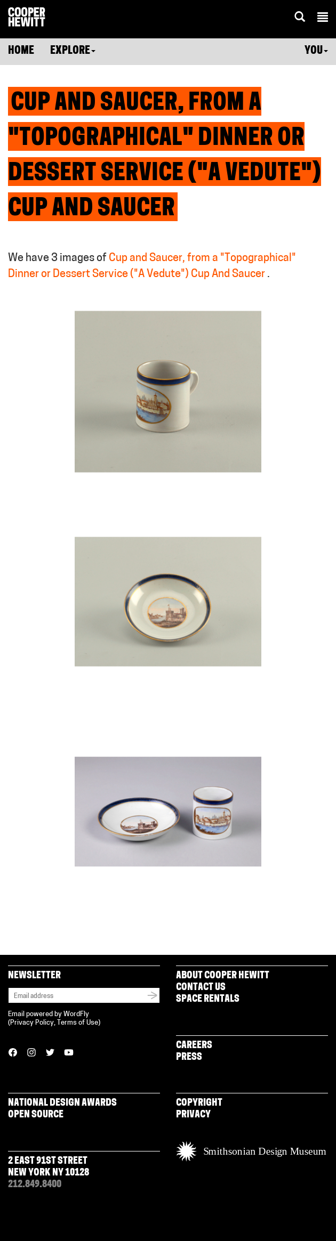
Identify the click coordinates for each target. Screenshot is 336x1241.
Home (21, 51)
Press (189, 1057)
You (316, 51)
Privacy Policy (32, 1022)
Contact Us (201, 988)
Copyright (199, 1103)
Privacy (193, 1115)
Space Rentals (207, 999)
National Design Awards (62, 1103)
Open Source (35, 1115)
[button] (322, 19)
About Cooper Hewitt (222, 976)
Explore (72, 51)
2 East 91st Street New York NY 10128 (48, 1167)
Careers (194, 1046)
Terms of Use (77, 1022)
